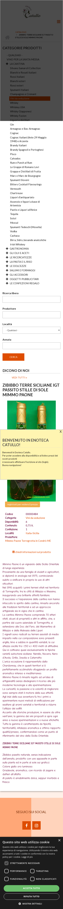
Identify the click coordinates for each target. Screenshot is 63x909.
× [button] (59, 840)
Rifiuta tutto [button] (31, 896)
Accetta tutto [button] (31, 888)
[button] (31, 903)
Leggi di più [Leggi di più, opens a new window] (27, 857)
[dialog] (31, 873)
